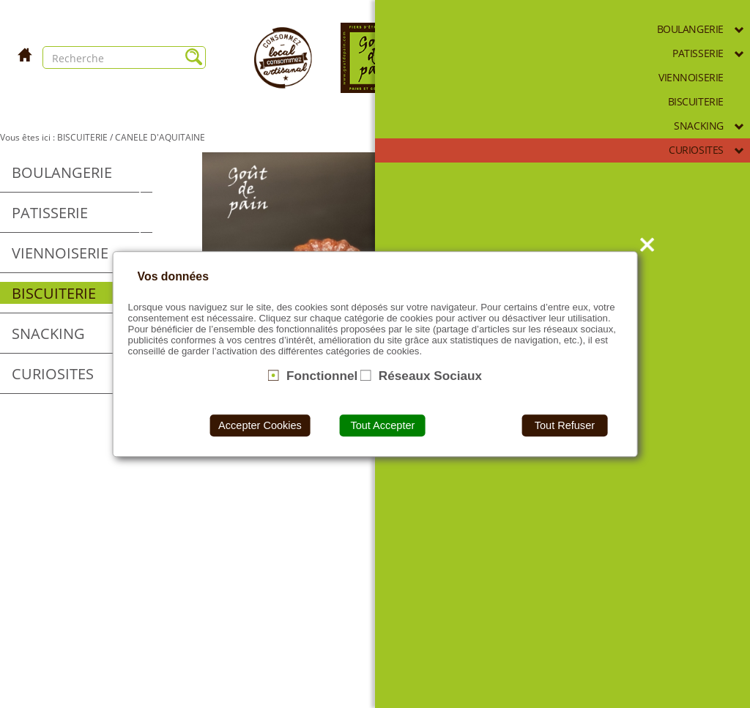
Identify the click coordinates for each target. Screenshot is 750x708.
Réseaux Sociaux (430, 375)
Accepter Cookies (260, 425)
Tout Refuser (565, 425)
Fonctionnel (321, 375)
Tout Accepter (382, 425)
